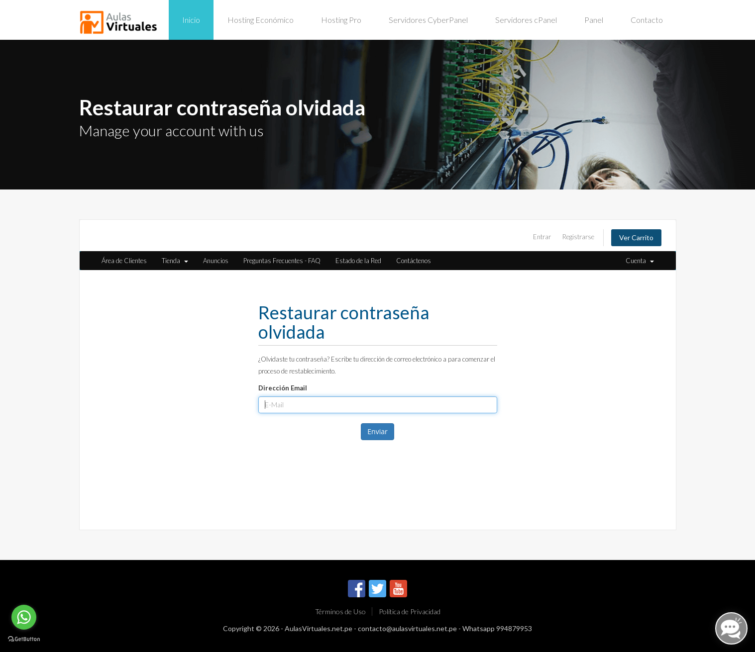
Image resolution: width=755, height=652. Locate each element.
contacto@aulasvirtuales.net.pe (407, 628)
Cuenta (640, 261)
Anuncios (215, 261)
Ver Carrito (636, 237)
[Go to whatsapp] (23, 617)
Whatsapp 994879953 (497, 628)
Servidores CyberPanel (428, 19)
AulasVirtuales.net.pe (318, 628)
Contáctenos (413, 261)
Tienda (175, 261)
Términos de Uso (340, 611)
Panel (593, 19)
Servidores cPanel (526, 19)
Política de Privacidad (409, 611)
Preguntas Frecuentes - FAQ (282, 261)
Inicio (191, 19)
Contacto (647, 19)
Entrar (542, 237)
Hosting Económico (260, 19)
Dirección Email (282, 388)
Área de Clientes (124, 261)
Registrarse (578, 237)
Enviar (377, 431)
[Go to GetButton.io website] (24, 639)
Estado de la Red (358, 261)
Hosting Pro (341, 19)
